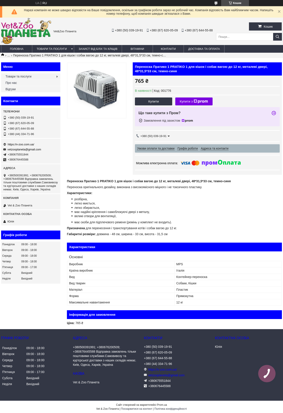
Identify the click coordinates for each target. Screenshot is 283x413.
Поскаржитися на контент (136, 408)
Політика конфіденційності (170, 408)
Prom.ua (162, 404)
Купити (153, 101)
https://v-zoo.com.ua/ (21, 144)
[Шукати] (277, 37)
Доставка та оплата (204, 48)
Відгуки (10, 89)
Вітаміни (137, 48)
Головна (16, 48)
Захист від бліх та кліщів (98, 48)
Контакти (168, 48)
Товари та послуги (52, 48)
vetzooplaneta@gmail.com (24, 149)
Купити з (194, 101)
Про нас (11, 83)
